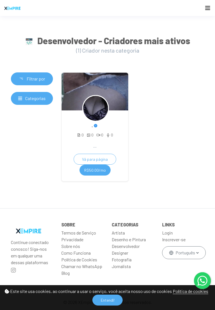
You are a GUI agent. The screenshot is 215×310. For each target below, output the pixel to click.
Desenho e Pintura (129, 239)
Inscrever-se (174, 239)
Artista (118, 232)
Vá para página (95, 159)
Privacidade (72, 239)
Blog (65, 273)
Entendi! (107, 300)
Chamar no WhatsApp (81, 266)
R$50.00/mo (95, 170)
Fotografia (122, 259)
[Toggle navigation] (208, 8)
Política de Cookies (79, 259)
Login (167, 232)
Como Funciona (76, 252)
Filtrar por (32, 78)
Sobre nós (70, 246)
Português (182, 252)
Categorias (32, 98)
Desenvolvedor (126, 246)
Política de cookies (190, 291)
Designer (120, 252)
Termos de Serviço (78, 232)
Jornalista (121, 266)
